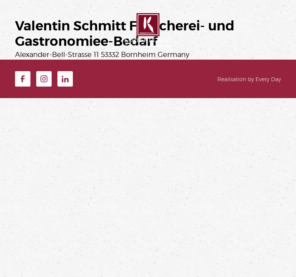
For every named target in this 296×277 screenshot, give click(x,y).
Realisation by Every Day (249, 79)
